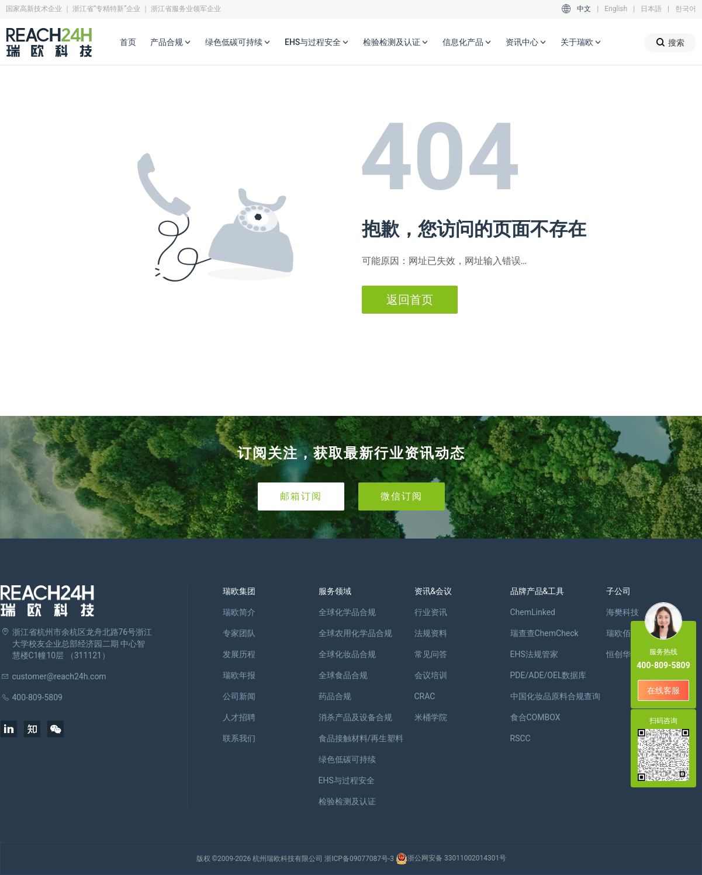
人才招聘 (239, 717)
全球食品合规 (343, 675)
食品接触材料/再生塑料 (361, 738)
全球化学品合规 (347, 612)
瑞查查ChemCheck (544, 633)
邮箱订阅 (301, 496)
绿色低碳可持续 (238, 42)
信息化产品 (467, 42)
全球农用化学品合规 (355, 633)
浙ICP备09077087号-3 (359, 859)
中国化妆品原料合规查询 (555, 696)
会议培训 (430, 675)
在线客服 (663, 690)
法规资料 (430, 633)
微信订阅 (402, 496)
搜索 (670, 42)
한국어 (685, 9)
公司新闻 (239, 696)
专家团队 (239, 633)
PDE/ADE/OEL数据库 (548, 675)
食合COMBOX (535, 717)
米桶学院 (430, 717)
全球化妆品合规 (347, 654)
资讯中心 (526, 42)
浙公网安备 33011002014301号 (451, 858)
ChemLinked (532, 612)
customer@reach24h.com (59, 676)
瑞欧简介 (239, 612)
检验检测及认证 (395, 42)
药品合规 (335, 696)
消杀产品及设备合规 (355, 717)
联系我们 (239, 738)
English (615, 9)
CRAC (424, 696)
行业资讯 (430, 612)
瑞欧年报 (239, 675)
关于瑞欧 (581, 42)
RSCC (520, 738)
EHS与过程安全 (317, 42)
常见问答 (430, 654)
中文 (584, 9)
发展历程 (239, 654)
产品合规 (170, 42)
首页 (128, 42)
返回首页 (409, 300)
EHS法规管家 (534, 654)
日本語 (651, 9)
